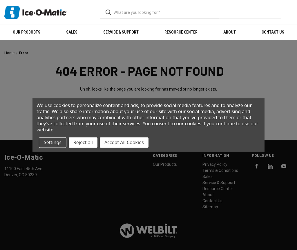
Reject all (83, 142)
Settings (52, 142)
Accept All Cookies (124, 142)
